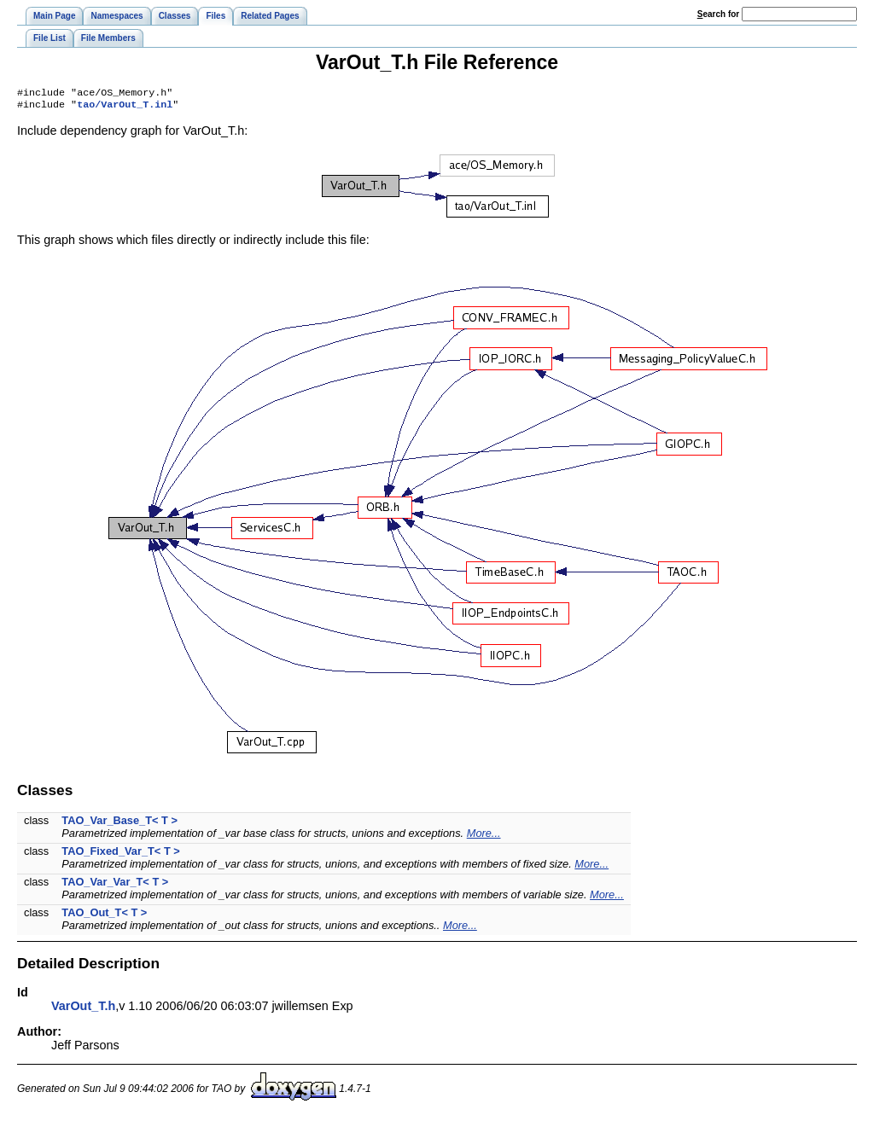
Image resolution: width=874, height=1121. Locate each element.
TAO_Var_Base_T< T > (119, 823)
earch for (718, 14)
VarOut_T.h (83, 1009)
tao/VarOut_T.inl (124, 107)
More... (484, 836)
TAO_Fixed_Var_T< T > (120, 854)
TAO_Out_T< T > (104, 915)
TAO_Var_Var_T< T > (114, 885)
